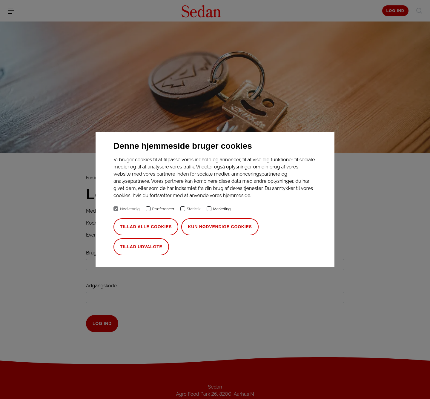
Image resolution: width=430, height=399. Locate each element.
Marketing (222, 209)
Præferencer (163, 209)
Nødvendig (130, 209)
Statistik (194, 209)
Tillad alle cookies (146, 226)
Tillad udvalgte (141, 246)
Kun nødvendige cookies (220, 226)
